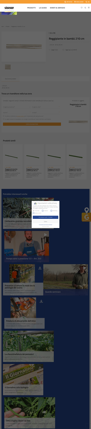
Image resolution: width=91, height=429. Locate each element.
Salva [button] (45, 221)
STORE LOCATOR (79, 2)
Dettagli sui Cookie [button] (45, 226)
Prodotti (31, 8)
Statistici (45, 210)
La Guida (43, 8)
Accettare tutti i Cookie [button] (45, 217)
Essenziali (36, 210)
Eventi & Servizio (57, 8)
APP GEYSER (69, 2)
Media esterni (37, 213)
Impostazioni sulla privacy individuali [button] (45, 224)
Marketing (54, 210)
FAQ (89, 2)
